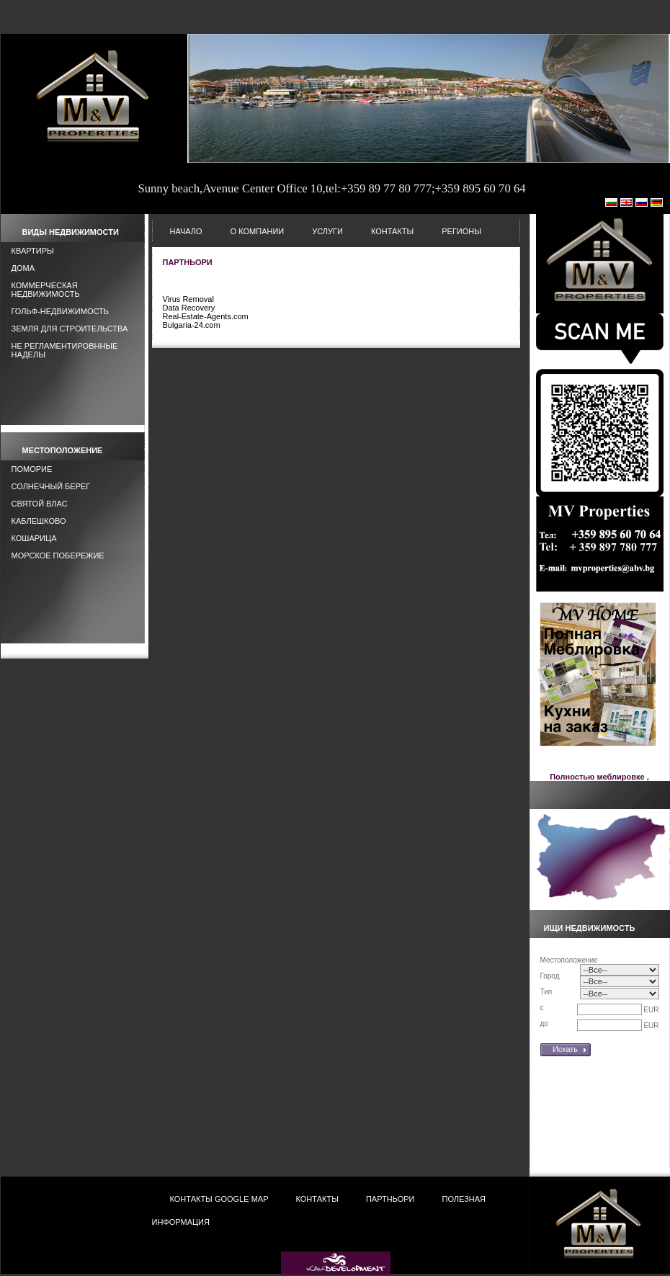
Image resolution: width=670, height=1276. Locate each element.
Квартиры (33, 250)
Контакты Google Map (219, 1199)
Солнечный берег (51, 486)
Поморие (32, 469)
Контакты (392, 231)
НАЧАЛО (186, 231)
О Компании (258, 231)
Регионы (461, 231)
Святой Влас (40, 503)
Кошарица (34, 538)
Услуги (327, 231)
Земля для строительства (70, 328)
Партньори (390, 1199)
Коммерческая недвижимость (46, 289)
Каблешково (39, 521)
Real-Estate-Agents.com (206, 316)
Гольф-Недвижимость (61, 311)
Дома (23, 268)
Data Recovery (189, 307)
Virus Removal (188, 299)
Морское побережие (58, 555)
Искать (565, 1049)
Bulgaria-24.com (191, 325)
